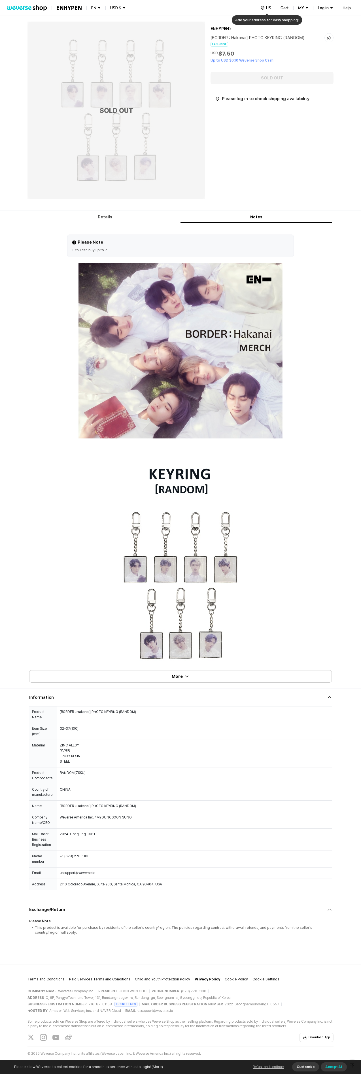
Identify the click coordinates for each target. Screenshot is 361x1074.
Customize (306, 1067)
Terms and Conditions (46, 979)
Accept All (333, 1067)
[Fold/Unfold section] (180, 697)
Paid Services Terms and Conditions (99, 979)
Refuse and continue (268, 1067)
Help (347, 8)
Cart (285, 8)
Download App (316, 1037)
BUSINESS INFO (126, 1004)
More (180, 676)
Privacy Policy (207, 979)
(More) (157, 1067)
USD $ (115, 8)
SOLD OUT (272, 78)
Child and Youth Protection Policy (162, 979)
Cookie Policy (236, 979)
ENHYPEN (220, 28)
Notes (256, 217)
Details (105, 217)
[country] (266, 8)
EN (93, 8)
